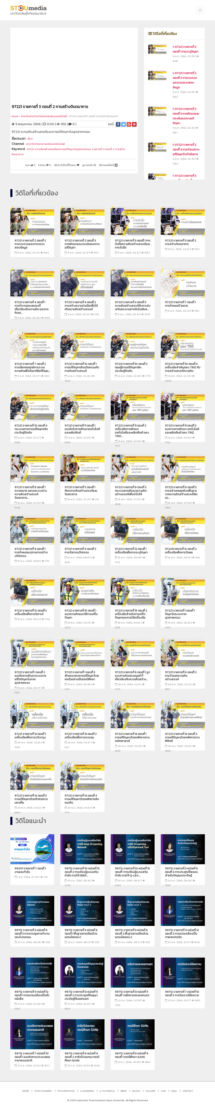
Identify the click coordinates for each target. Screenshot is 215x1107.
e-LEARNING (87, 1091)
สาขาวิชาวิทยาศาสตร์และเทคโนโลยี (50, 143)
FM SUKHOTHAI (66, 1091)
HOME (25, 1091)
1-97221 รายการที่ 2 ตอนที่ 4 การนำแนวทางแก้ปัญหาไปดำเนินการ (186, 149)
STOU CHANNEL (43, 1091)
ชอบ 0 (29, 163)
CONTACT (188, 1091)
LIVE (163, 1091)
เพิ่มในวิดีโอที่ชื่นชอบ (75, 163)
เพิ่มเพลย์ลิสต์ (35, 168)
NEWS (123, 1091)
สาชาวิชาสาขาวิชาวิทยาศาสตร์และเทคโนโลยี (44, 116)
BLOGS (136, 1091)
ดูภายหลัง (102, 163)
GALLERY (150, 1091)
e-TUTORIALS (107, 1091)
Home (15, 116)
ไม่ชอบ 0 (47, 163)
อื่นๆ (31, 138)
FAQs (174, 1091)
